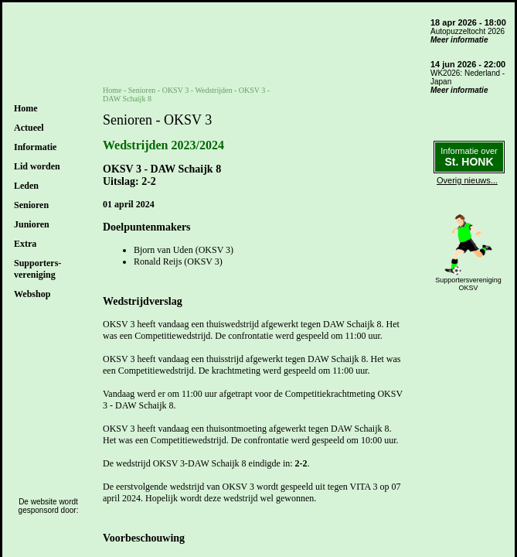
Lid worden (37, 166)
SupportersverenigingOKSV (468, 284)
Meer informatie (459, 40)
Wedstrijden (213, 90)
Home (26, 108)
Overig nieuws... (467, 180)
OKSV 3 (175, 90)
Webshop (32, 294)
